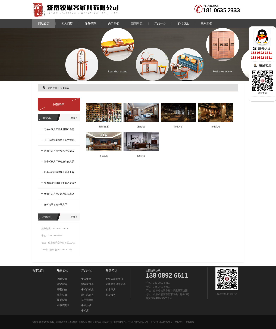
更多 (73, 117)
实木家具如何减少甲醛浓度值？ (60, 183)
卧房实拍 (104, 156)
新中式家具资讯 (114, 279)
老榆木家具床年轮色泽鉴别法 (59, 150)
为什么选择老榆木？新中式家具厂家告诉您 (60, 140)
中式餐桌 (86, 279)
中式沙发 (86, 305)
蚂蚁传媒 (190, 322)
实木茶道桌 (87, 284)
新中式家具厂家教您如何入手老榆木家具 (60, 161)
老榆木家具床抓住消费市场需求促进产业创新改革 (60, 129)
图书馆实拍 (104, 126)
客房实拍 (141, 156)
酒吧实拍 (178, 126)
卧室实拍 (141, 126)
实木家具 (111, 289)
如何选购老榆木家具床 (55, 204)
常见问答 (67, 23)
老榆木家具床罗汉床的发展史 (59, 193)
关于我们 (113, 23)
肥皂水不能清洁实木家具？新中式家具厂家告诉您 (60, 172)
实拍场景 (183, 23)
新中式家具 (87, 294)
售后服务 (111, 294)
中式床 (85, 310)
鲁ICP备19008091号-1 (161, 322)
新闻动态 (136, 23)
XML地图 (179, 322)
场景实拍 (62, 270)
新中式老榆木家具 (116, 284)
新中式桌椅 (87, 300)
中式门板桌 (87, 289)
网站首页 (43, 23)
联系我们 (206, 23)
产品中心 (160, 23)
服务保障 (90, 23)
